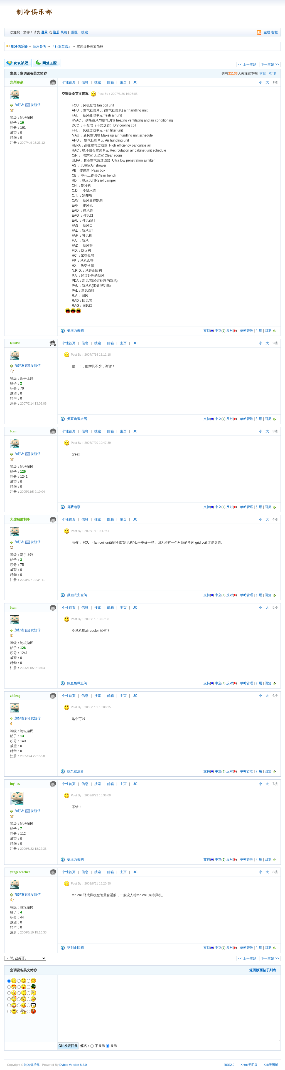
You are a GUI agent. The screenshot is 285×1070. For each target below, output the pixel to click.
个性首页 (68, 82)
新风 (86, 115)
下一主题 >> (270, 64)
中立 (218, 331)
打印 (272, 73)
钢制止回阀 (75, 948)
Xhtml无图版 (248, 1064)
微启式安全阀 (77, 595)
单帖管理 (246, 331)
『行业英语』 (61, 46)
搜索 (84, 32)
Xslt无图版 (271, 1064)
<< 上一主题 (247, 64)
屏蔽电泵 (73, 507)
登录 (44, 32)
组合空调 (95, 150)
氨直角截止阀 (77, 419)
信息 (85, 82)
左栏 (267, 32)
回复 (268, 331)
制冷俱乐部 (32, 1064)
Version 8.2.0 (78, 1064)
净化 (84, 175)
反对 (229, 331)
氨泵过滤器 (75, 771)
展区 (74, 32)
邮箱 (110, 82)
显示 (113, 1046)
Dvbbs (63, 1064)
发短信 (36, 105)
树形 (262, 73)
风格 (64, 32)
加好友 (19, 105)
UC (134, 82)
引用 (258, 331)
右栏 (274, 32)
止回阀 (97, 271)
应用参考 (39, 46)
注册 (56, 32)
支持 (206, 331)
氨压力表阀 (75, 331)
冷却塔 (87, 195)
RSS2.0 (229, 1064)
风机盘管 (89, 105)
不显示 (100, 1046)
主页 (123, 82)
